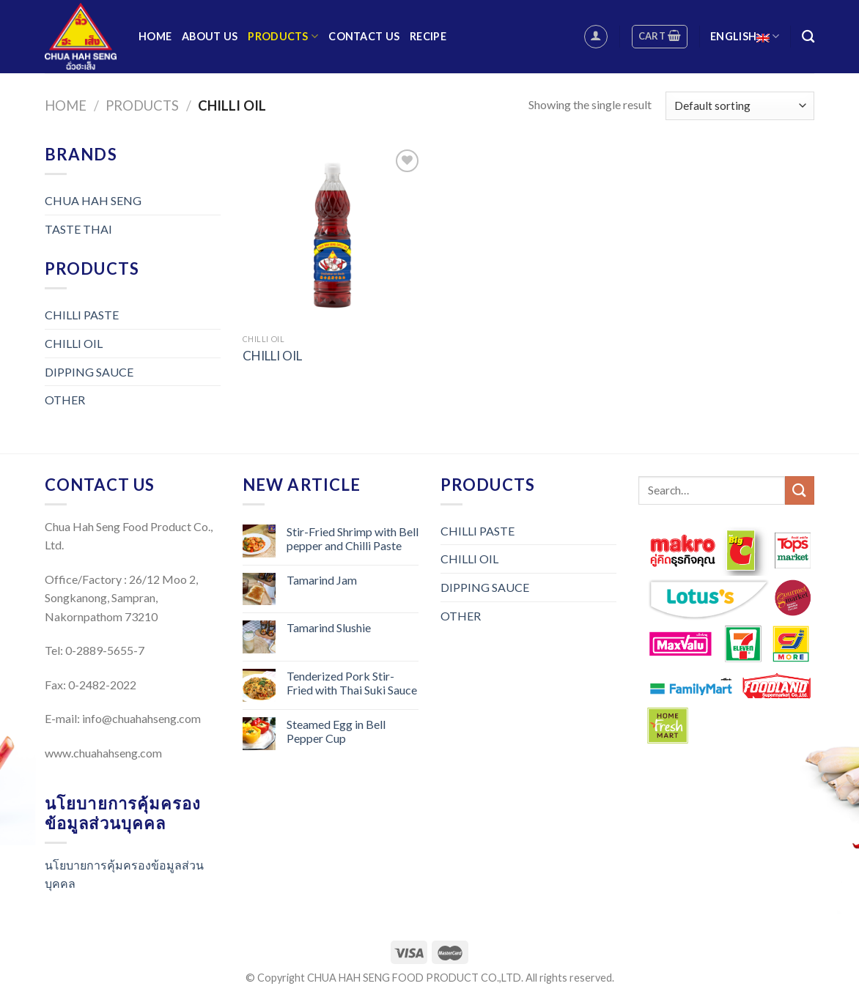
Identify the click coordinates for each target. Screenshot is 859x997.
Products (283, 36)
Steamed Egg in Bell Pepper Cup (336, 731)
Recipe (428, 36)
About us (209, 36)
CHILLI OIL (74, 343)
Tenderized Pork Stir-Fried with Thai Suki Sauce (352, 683)
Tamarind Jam (322, 580)
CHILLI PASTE (82, 315)
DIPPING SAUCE (89, 372)
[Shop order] (740, 106)
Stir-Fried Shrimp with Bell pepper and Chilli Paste (353, 538)
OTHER (65, 400)
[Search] (808, 37)
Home (155, 36)
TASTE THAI (78, 229)
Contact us (363, 36)
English (745, 36)
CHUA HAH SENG (93, 200)
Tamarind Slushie (329, 627)
